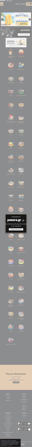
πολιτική (8, 445)
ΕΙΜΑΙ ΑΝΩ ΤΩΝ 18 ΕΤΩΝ (16, 229)
